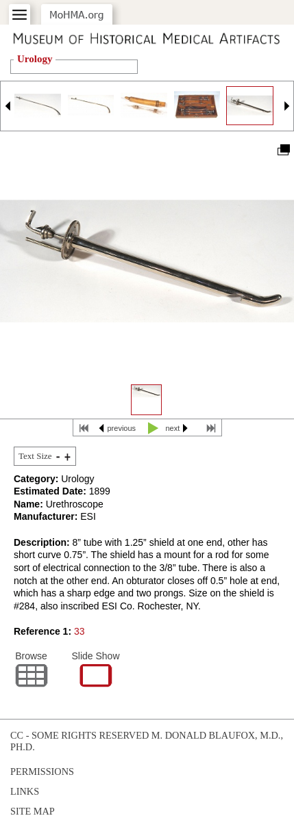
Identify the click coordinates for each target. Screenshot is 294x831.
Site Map (32, 811)
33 (79, 631)
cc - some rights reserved (79, 735)
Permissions (42, 771)
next (173, 428)
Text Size (35, 456)
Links (24, 791)
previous (122, 428)
